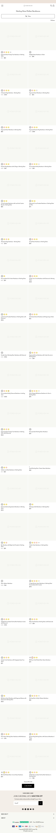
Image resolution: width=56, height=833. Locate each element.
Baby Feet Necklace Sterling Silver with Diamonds (41, 621)
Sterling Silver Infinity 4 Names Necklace (38, 698)
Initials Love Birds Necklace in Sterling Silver (11, 470)
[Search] (51, 6)
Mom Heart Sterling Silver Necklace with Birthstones (13, 736)
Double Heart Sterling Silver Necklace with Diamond (13, 355)
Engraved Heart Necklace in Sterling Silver (39, 93)
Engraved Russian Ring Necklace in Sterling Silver (41, 129)
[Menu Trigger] (2, 6)
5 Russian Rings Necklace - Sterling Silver (11, 93)
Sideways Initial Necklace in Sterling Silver (39, 506)
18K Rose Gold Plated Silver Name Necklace (39, 660)
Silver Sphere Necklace (6, 583)
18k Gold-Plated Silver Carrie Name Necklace (12, 774)
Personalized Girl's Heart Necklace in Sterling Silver (13, 278)
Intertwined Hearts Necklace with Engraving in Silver (41, 316)
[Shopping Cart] (54, 6)
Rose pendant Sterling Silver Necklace (38, 431)
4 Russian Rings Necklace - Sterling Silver (11, 241)
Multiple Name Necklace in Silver (37, 54)
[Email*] (26, 803)
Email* (16, 803)
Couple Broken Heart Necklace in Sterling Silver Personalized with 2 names (40, 584)
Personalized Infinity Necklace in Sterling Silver (40, 166)
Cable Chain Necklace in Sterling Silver (38, 545)
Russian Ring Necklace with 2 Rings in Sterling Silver (13, 166)
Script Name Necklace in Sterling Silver (38, 241)
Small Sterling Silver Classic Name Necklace (39, 468)
